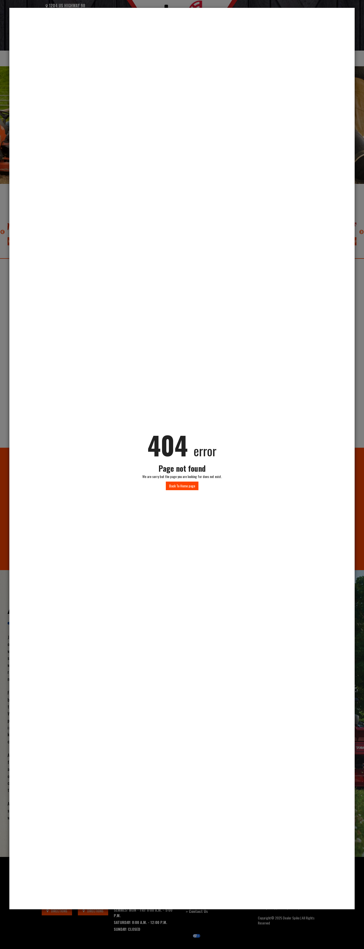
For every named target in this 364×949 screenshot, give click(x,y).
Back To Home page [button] (182, 485)
